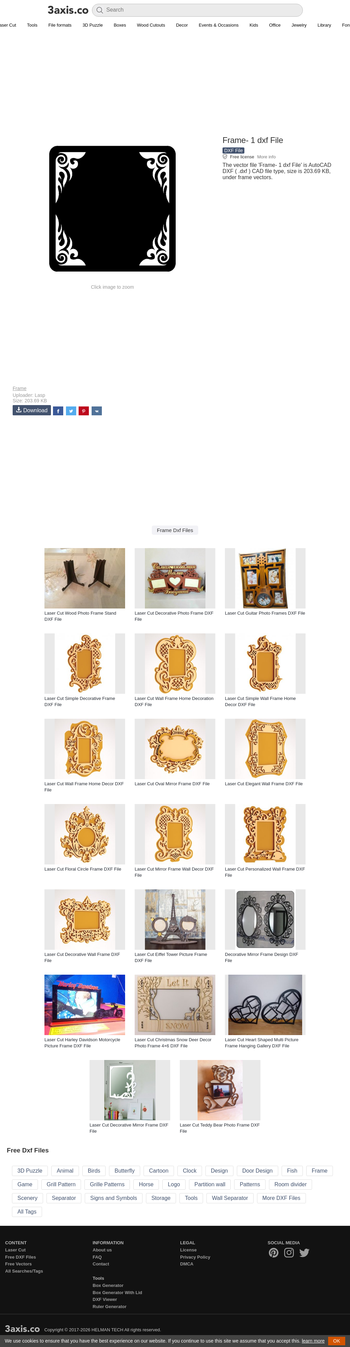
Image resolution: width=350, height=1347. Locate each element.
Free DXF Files (20, 1257)
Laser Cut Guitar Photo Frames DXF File (265, 613)
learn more (313, 1341)
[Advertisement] (175, 85)
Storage (161, 1198)
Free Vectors (18, 1263)
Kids (254, 25)
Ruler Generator (109, 1306)
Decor (182, 25)
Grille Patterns (107, 1184)
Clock (190, 1171)
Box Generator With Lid (117, 1292)
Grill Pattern (61, 1184)
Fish (292, 1171)
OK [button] (336, 1341)
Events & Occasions (219, 25)
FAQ (97, 1257)
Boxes (120, 25)
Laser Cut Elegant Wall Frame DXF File (264, 783)
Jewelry (299, 25)
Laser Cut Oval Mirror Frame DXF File (172, 783)
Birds (94, 1171)
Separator (64, 1198)
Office (275, 25)
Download (32, 410)
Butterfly (125, 1171)
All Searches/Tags (24, 1271)
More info (266, 156)
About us (102, 1249)
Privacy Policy (195, 1257)
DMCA (186, 1263)
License (188, 1249)
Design (219, 1171)
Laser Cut (15, 1249)
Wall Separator (230, 1198)
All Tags (27, 1212)
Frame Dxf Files (175, 530)
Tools (32, 25)
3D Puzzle (92, 25)
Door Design (257, 1171)
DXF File (233, 150)
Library (324, 25)
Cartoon (159, 1171)
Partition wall (210, 1184)
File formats (59, 25)
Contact (101, 1263)
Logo (174, 1184)
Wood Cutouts (151, 25)
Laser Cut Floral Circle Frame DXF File (82, 869)
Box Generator (108, 1285)
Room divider (290, 1184)
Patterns (250, 1184)
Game (24, 1184)
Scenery (27, 1198)
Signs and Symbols (113, 1198)
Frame (19, 388)
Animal (65, 1171)
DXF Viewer (105, 1299)
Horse (146, 1184)
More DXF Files (281, 1198)
